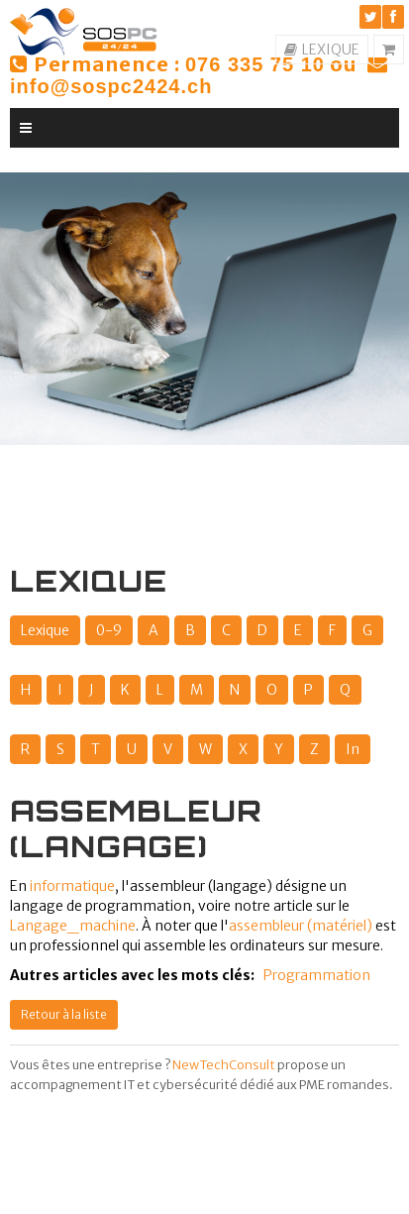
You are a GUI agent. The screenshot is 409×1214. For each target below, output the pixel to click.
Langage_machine (73, 926)
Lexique (45, 630)
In (352, 749)
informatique (72, 886)
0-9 (109, 630)
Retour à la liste (64, 1014)
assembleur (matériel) (300, 926)
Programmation (316, 975)
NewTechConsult (223, 1064)
